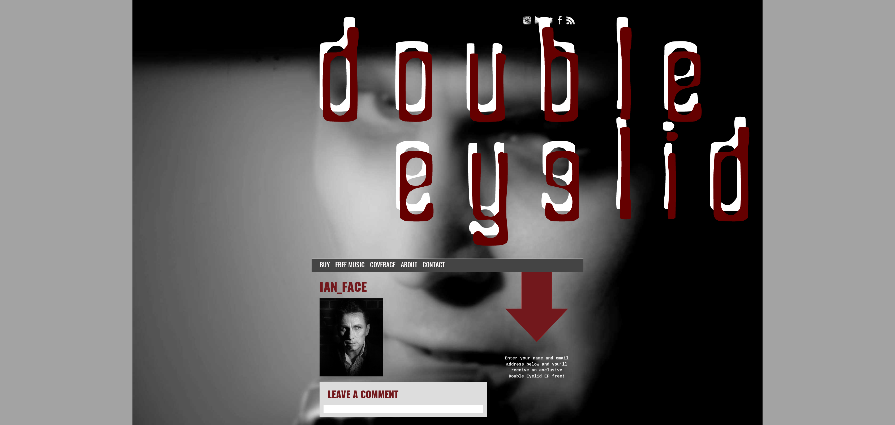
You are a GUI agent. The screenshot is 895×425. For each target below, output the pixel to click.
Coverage (382, 265)
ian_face (343, 288)
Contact (434, 265)
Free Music (350, 265)
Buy (325, 265)
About (409, 265)
